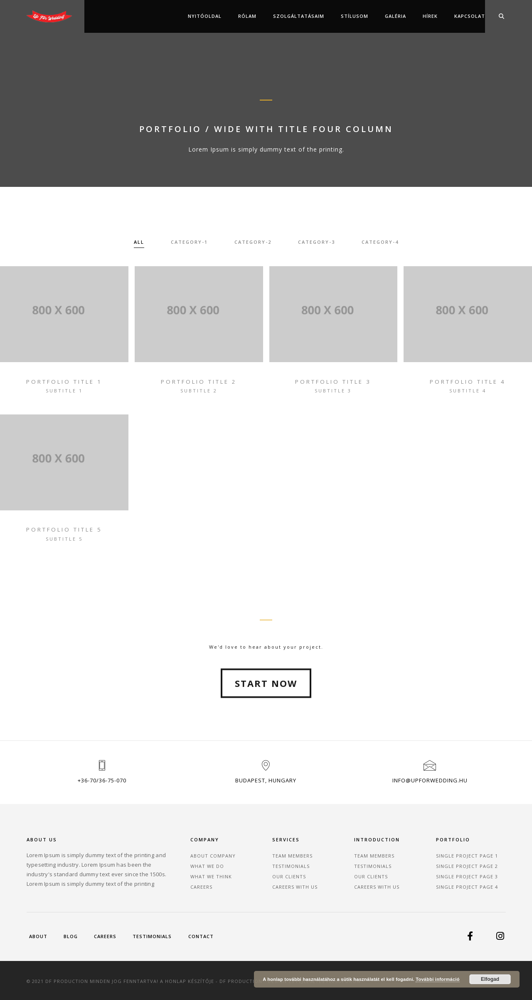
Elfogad (490, 979)
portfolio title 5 (64, 530)
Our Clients (289, 876)
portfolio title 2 (199, 382)
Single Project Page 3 (467, 876)
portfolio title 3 (333, 382)
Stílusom (354, 16)
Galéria (395, 16)
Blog (71, 936)
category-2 (252, 242)
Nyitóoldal (205, 16)
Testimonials (291, 866)
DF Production (241, 981)
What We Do (207, 866)
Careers (201, 886)
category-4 (380, 242)
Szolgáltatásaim (298, 16)
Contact (201, 936)
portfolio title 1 (64, 382)
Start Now (266, 722)
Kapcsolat (469, 16)
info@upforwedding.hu (430, 780)
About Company (213, 855)
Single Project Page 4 (467, 886)
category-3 (316, 242)
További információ (437, 979)
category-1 (189, 242)
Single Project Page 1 (467, 855)
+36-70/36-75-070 (102, 780)
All (139, 242)
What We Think (211, 876)
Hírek (430, 16)
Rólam (247, 16)
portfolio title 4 (468, 382)
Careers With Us (295, 886)
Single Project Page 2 (467, 866)
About (38, 936)
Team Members (292, 855)
